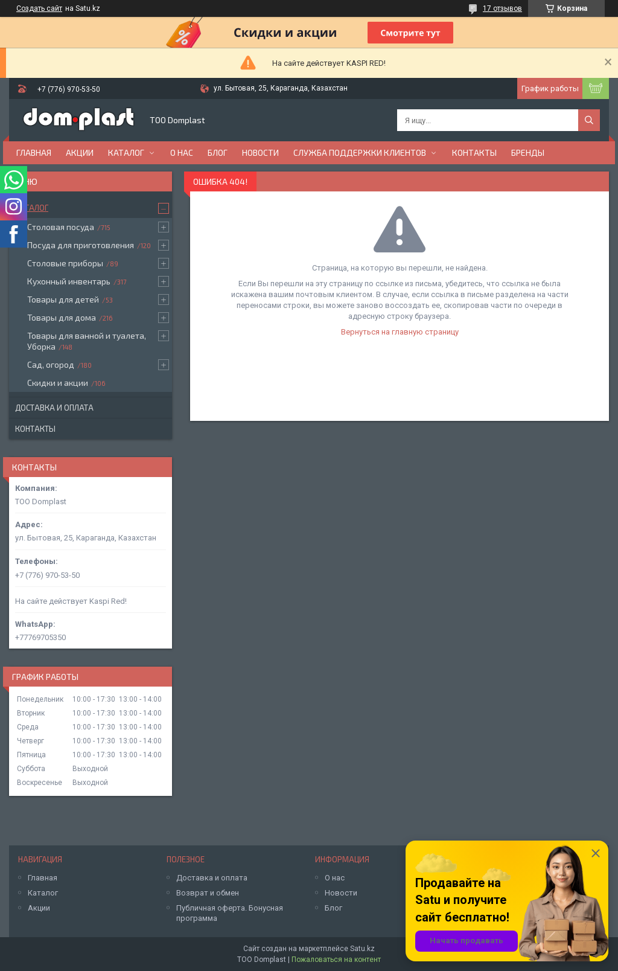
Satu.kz (362, 948)
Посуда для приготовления (80, 245)
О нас (181, 152)
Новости (260, 152)
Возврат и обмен (207, 892)
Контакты (474, 152)
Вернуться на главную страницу (400, 331)
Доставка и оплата (54, 407)
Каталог (126, 152)
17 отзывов (502, 8)
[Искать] (589, 120)
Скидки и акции (57, 382)
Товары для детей (63, 299)
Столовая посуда (60, 227)
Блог (218, 152)
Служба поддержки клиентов (359, 152)
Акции (80, 152)
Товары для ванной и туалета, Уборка (86, 340)
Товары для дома (61, 317)
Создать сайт (39, 8)
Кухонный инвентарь (68, 281)
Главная (33, 152)
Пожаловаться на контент (336, 959)
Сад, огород (50, 364)
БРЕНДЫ (527, 152)
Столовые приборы (65, 263)
